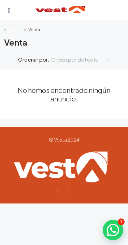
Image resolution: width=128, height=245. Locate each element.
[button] (113, 230)
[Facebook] (59, 191)
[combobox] (80, 59)
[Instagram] (69, 191)
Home (15, 29)
